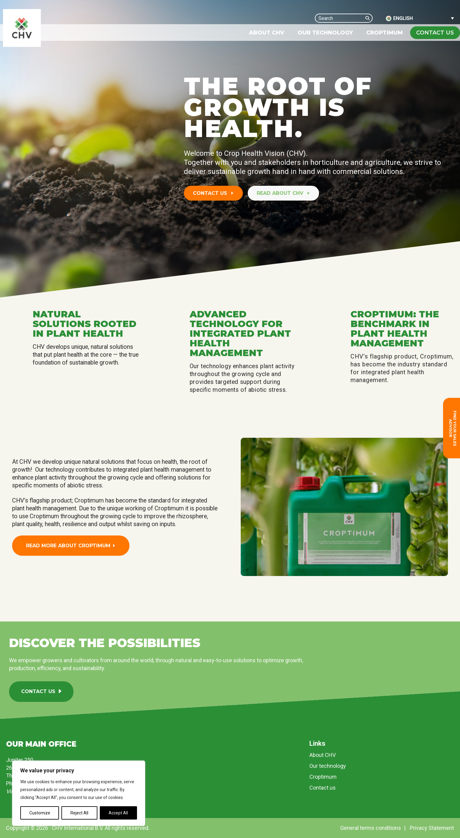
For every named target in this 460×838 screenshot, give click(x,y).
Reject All (79, 812)
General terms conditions (370, 828)
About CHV (322, 755)
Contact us (211, 193)
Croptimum (323, 777)
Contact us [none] (435, 32)
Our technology (327, 766)
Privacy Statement (432, 828)
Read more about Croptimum (68, 545)
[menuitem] (266, 32)
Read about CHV (281, 193)
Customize (39, 812)
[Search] (369, 18)
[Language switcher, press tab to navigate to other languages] (420, 18)
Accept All (118, 812)
